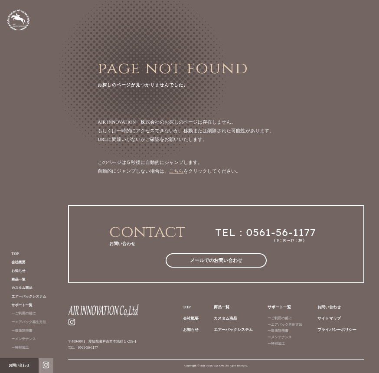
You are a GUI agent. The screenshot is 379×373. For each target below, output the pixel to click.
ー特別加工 (16, 348)
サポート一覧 (17, 305)
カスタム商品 (17, 288)
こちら (176, 170)
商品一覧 (14, 279)
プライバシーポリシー (336, 329)
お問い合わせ (329, 307)
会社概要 (14, 262)
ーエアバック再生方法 (24, 322)
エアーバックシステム (24, 296)
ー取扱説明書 (17, 331)
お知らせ (14, 271)
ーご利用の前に (19, 313)
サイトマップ (329, 318)
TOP (11, 254)
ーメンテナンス (19, 339)
